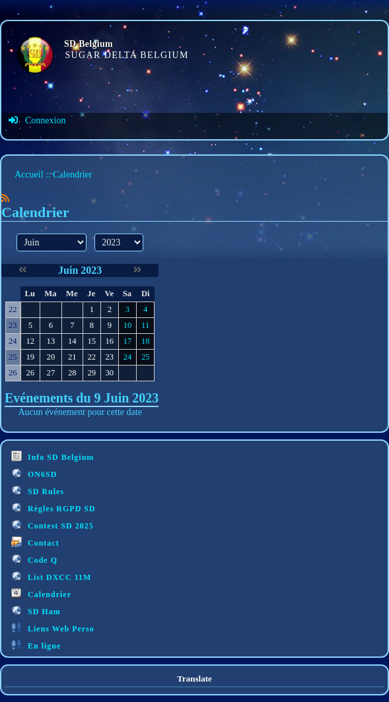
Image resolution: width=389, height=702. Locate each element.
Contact (35, 542)
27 (51, 372)
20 (51, 357)
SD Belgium (88, 44)
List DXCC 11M (51, 576)
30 (110, 372)
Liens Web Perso (52, 627)
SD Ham (36, 610)
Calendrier (41, 593)
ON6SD (34, 473)
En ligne (36, 645)
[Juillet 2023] (137, 270)
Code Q (34, 559)
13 (51, 341)
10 (128, 325)
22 (91, 357)
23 (110, 357)
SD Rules (37, 490)
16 (110, 341)
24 (128, 357)
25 (145, 357)
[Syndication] (5, 198)
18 (145, 341)
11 (145, 325)
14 (72, 341)
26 (30, 372)
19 (30, 357)
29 (91, 372)
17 (128, 341)
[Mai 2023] (22, 270)
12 (30, 341)
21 (72, 357)
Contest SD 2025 (52, 524)
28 (72, 372)
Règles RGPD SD (53, 507)
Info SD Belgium (52, 456)
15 (91, 341)
